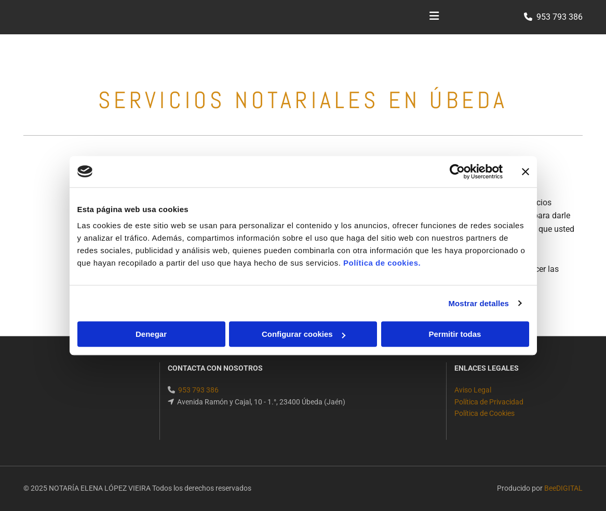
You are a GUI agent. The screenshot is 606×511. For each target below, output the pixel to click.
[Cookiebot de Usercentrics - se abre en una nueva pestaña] (457, 171)
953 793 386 (559, 17)
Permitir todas (455, 334)
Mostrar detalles (478, 303)
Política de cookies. (382, 262)
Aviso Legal (472, 390)
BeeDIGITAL (563, 488)
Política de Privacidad (488, 402)
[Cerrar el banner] (525, 171)
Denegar (151, 334)
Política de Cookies (484, 413)
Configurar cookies (303, 334)
